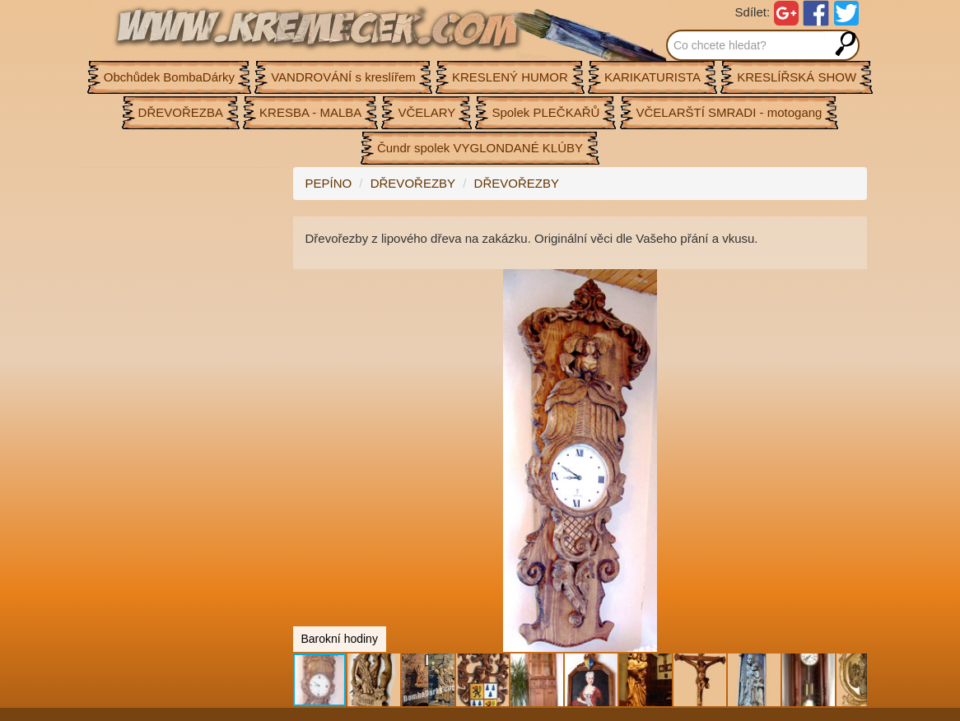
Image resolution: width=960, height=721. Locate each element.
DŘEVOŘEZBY (412, 183)
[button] (852, 284)
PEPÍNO (328, 183)
